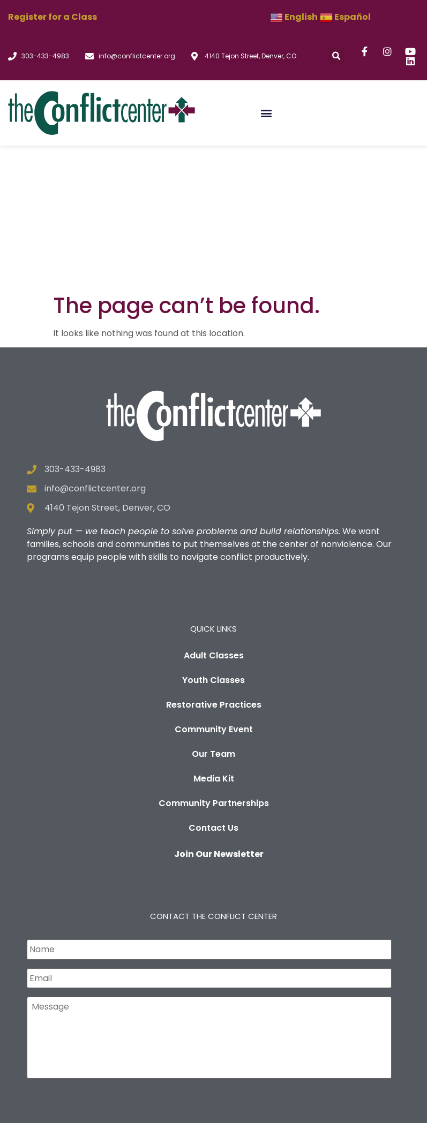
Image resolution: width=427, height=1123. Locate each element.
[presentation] (108, 971)
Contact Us (213, 685)
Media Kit (213, 636)
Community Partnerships (214, 661)
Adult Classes (214, 513)
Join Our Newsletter (219, 711)
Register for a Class (52, 17)
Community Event (214, 587)
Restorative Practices (213, 562)
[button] (336, 56)
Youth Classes (213, 538)
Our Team (213, 611)
